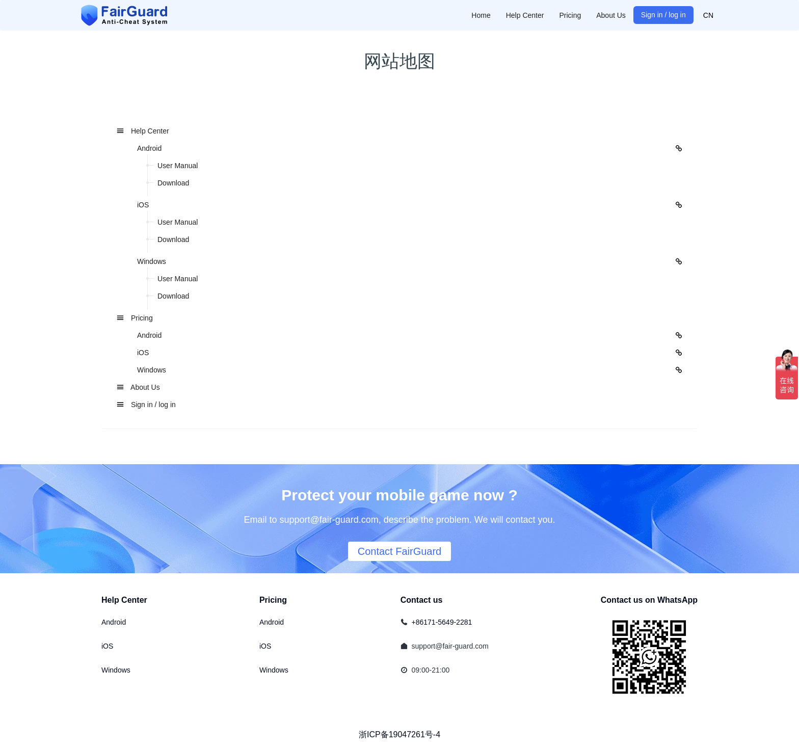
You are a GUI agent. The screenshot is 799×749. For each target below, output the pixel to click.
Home (480, 15)
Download (173, 183)
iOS (107, 646)
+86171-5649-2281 (442, 622)
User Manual (177, 166)
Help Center (143, 131)
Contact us (422, 600)
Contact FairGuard (400, 551)
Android (113, 622)
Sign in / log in (146, 404)
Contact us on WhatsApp (649, 600)
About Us (138, 387)
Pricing (135, 318)
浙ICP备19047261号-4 (399, 734)
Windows (115, 670)
